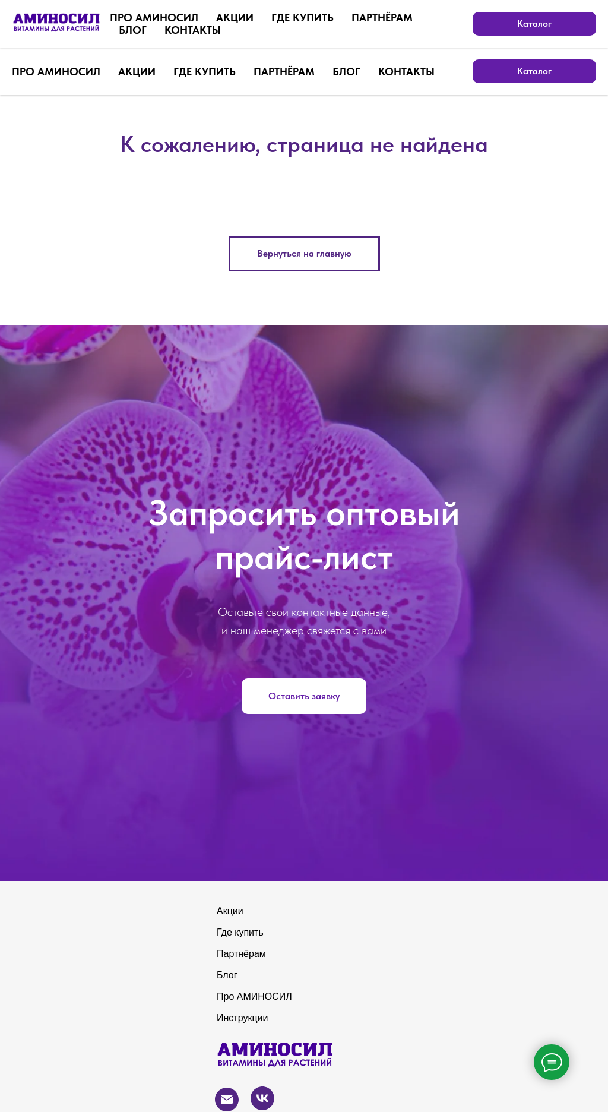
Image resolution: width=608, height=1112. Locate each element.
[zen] (558, 24)
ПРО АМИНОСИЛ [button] (56, 71)
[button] (304, 696)
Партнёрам (241, 954)
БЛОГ (346, 71)
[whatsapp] (454, 24)
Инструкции (242, 1018)
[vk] (506, 24)
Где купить (240, 932)
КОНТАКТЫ (406, 71)
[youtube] (584, 24)
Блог (227, 975)
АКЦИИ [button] (137, 71)
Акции (230, 911)
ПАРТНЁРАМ (284, 71)
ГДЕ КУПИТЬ (204, 71)
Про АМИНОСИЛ (254, 996)
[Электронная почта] (480, 24)
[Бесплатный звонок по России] (427, 24)
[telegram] (532, 24)
